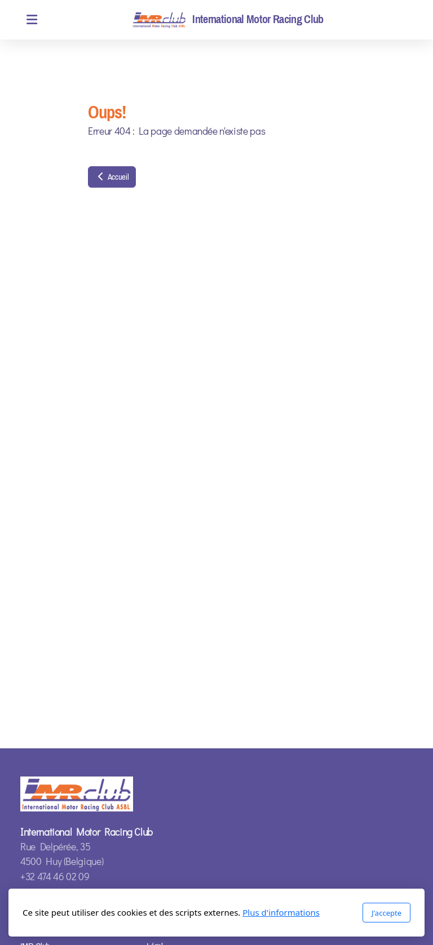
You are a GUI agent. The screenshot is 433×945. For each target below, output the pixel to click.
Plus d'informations (281, 912)
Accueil (112, 177)
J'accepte (386, 913)
